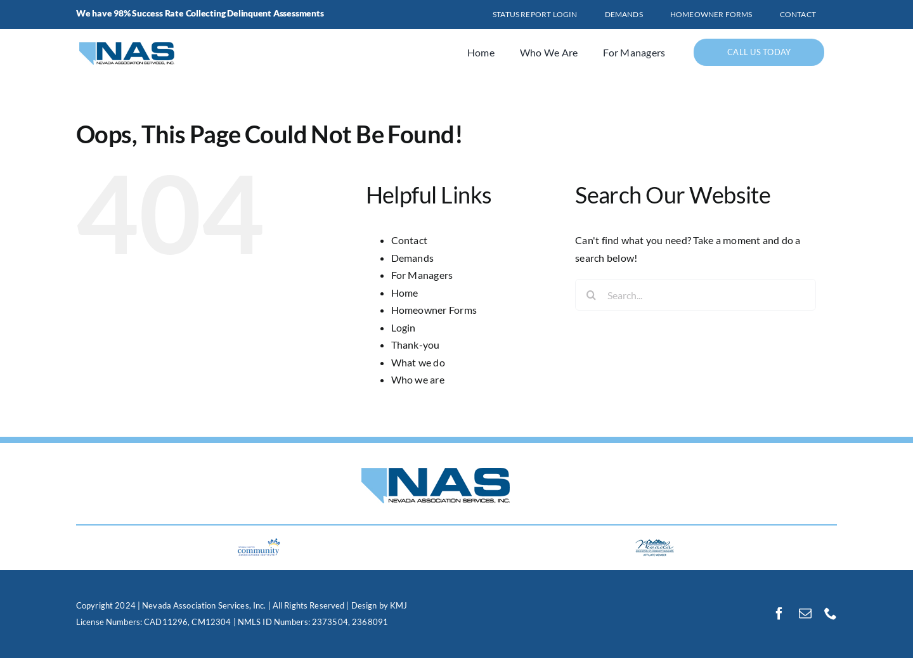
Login (403, 327)
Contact (409, 240)
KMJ (398, 605)
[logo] (140, 38)
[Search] (591, 295)
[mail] (805, 613)
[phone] (830, 613)
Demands (412, 258)
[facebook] (779, 613)
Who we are (417, 379)
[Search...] (695, 295)
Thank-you (415, 345)
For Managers (422, 275)
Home (404, 293)
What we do (418, 362)
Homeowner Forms (434, 310)
